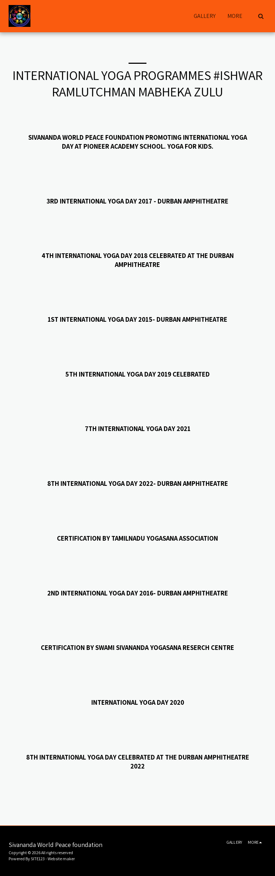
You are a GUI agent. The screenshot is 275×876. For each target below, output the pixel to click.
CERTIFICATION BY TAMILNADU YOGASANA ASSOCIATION (137, 538)
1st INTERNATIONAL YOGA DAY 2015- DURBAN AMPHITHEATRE (137, 319)
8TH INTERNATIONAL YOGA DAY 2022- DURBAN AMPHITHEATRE (137, 483)
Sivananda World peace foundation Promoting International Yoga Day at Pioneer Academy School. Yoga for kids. (137, 141)
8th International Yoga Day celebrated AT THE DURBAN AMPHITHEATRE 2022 (137, 761)
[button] (260, 16)
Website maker (61, 858)
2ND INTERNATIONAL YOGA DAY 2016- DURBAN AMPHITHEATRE (137, 593)
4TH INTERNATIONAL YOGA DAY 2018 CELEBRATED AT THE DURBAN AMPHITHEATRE (138, 260)
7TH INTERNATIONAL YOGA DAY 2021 (137, 428)
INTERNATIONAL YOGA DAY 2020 (137, 702)
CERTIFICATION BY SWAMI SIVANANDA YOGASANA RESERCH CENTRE (137, 647)
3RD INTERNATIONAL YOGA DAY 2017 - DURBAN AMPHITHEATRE (137, 201)
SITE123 (38, 858)
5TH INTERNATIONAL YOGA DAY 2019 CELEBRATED (137, 374)
